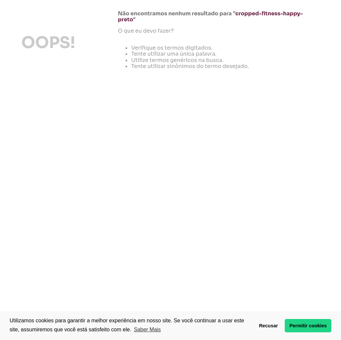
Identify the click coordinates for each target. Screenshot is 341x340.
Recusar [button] (268, 325)
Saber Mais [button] (147, 329)
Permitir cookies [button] (308, 325)
